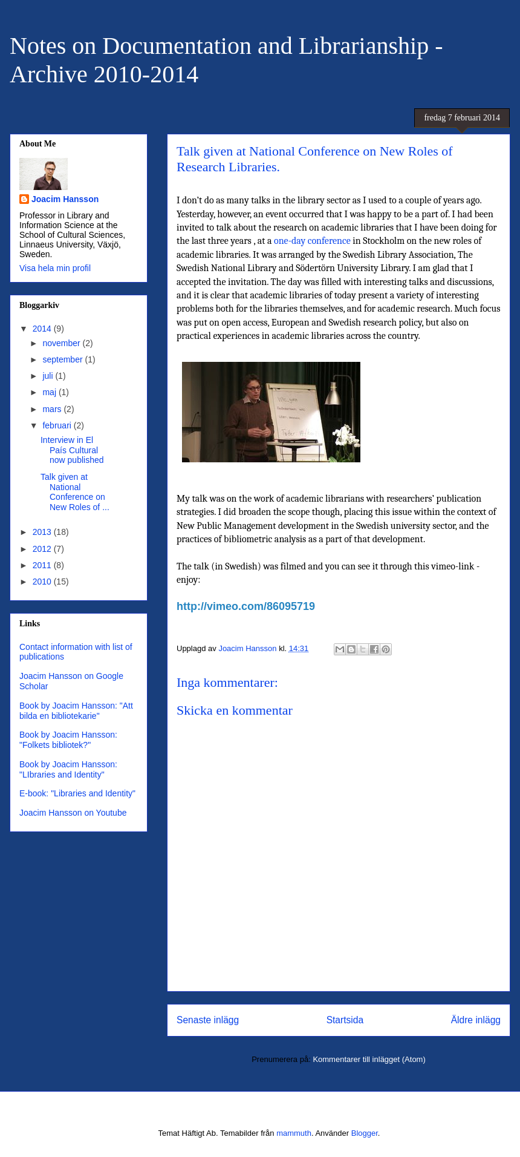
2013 (43, 532)
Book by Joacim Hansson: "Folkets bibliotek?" (68, 740)
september (63, 359)
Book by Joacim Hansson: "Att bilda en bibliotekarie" (76, 711)
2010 (43, 581)
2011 (43, 565)
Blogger (364, 1133)
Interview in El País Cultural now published (72, 450)
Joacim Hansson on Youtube (72, 813)
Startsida (345, 1020)
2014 (43, 328)
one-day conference (312, 240)
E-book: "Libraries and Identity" (77, 793)
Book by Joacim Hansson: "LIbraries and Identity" (68, 769)
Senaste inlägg (208, 1020)
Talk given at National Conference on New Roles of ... (75, 492)
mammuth (293, 1133)
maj (50, 392)
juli (48, 376)
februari (57, 425)
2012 (43, 549)
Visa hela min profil (55, 268)
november (62, 343)
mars (52, 409)
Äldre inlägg (476, 1020)
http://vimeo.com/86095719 (246, 606)
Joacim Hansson (65, 199)
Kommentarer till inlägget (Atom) (369, 1059)
